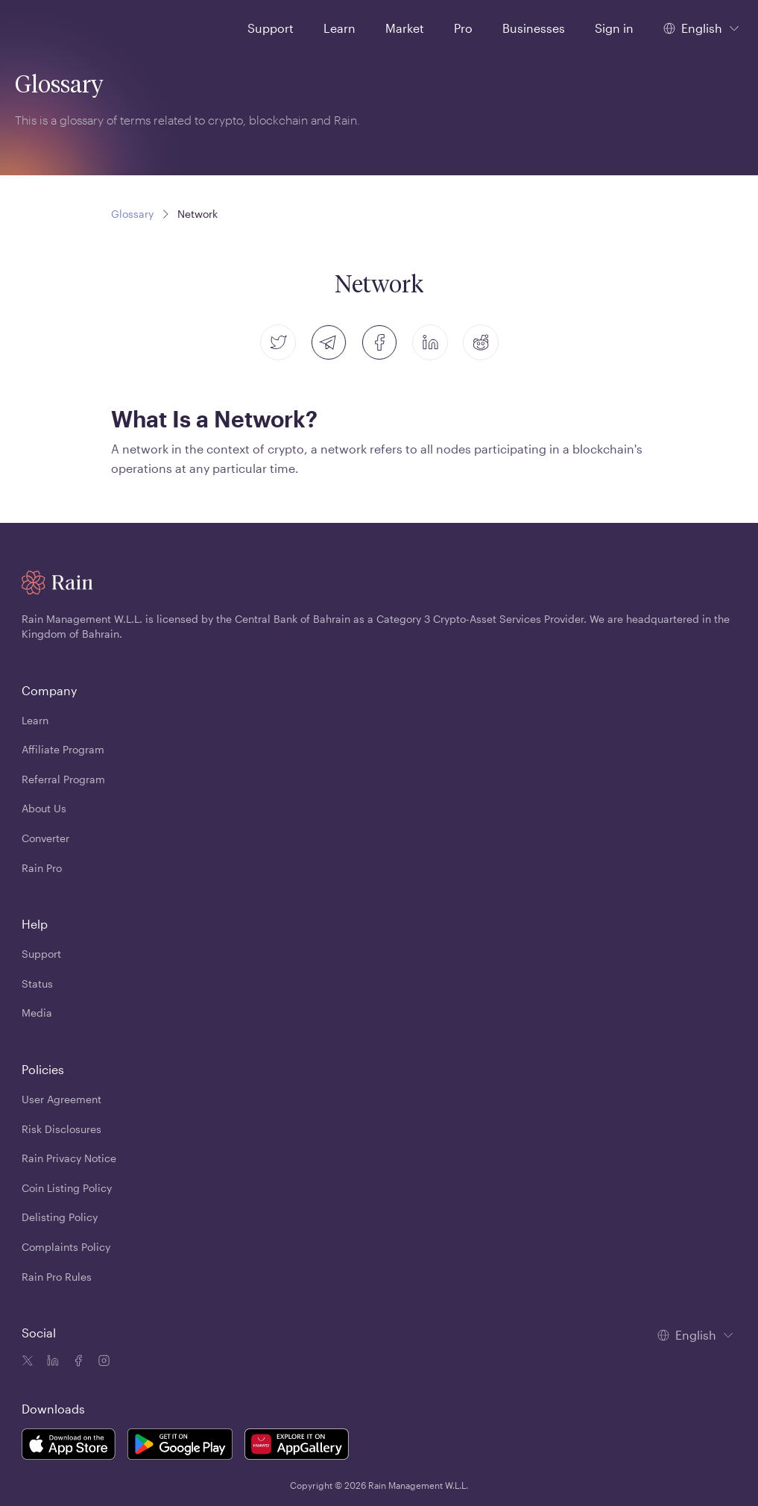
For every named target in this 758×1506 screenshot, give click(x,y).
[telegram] (329, 342)
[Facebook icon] (76, 1362)
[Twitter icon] (28, 1362)
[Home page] (51, 27)
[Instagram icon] (102, 1362)
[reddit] (481, 342)
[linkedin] (430, 342)
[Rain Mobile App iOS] (69, 1446)
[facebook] (379, 342)
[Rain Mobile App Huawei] (296, 1446)
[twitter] (278, 342)
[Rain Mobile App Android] (180, 1446)
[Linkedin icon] (51, 1362)
